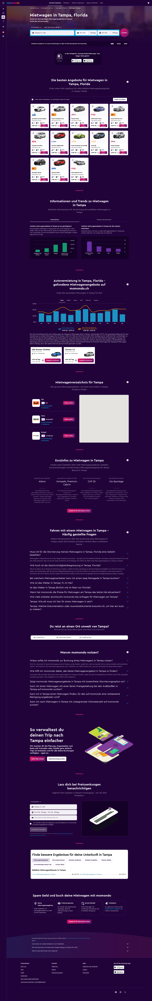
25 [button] (49, 69)
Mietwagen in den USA (47, 8)
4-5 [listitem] (42, 123)
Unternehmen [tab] (54, 219)
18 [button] (49, 65)
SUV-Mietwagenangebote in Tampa (91, 874)
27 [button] (59, 69)
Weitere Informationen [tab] (104, 219)
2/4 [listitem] (82, 123)
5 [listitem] (72, 123)
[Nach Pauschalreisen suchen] (3, 21)
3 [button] (44, 55)
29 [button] (68, 69)
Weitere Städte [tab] (106, 860)
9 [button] (72, 55)
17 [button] (45, 65)
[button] (3, 3)
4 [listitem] (53, 123)
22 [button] (68, 65)
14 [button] (63, 60)
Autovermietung (34, 8)
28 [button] (63, 69)
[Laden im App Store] (119, 972)
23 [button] (73, 65)
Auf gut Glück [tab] (60, 864)
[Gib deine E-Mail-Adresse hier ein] (55, 817)
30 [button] (73, 69)
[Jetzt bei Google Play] (119, 967)
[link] (53, 360)
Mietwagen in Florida (61, 8)
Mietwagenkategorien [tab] (41, 860)
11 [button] (49, 60)
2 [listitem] (33, 123)
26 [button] (54, 69)
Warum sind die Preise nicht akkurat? (80, 951)
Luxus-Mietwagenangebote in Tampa (44, 874)
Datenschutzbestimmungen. (37, 835)
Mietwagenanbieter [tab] (58, 860)
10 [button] (45, 60)
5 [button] (54, 55)
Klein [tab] (62, 300)
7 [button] (63, 55)
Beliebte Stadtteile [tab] (75, 860)
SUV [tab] (81, 300)
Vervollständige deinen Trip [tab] (42, 864)
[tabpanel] (79, 244)
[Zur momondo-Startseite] (13, 3)
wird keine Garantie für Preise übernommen (78, 938)
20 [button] (59, 65)
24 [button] (45, 69)
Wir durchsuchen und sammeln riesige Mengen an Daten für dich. (80, 947)
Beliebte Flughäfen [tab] (91, 860)
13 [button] (59, 60)
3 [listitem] (77, 123)
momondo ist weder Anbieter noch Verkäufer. (80, 944)
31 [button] (45, 74)
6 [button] (58, 55)
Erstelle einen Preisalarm (112, 909)
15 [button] (68, 60)
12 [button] (54, 60)
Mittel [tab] (69, 300)
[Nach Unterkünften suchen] (3, 13)
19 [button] (54, 65)
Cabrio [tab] (96, 300)
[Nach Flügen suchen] (3, 9)
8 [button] (68, 55)
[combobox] (35, 27)
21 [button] (63, 65)
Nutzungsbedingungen (64, 833)
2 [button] (72, 51)
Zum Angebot (44, 125)
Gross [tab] (75, 300)
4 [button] (49, 55)
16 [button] (73, 60)
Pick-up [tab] (88, 300)
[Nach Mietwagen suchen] (3, 17)
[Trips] (3, 27)
